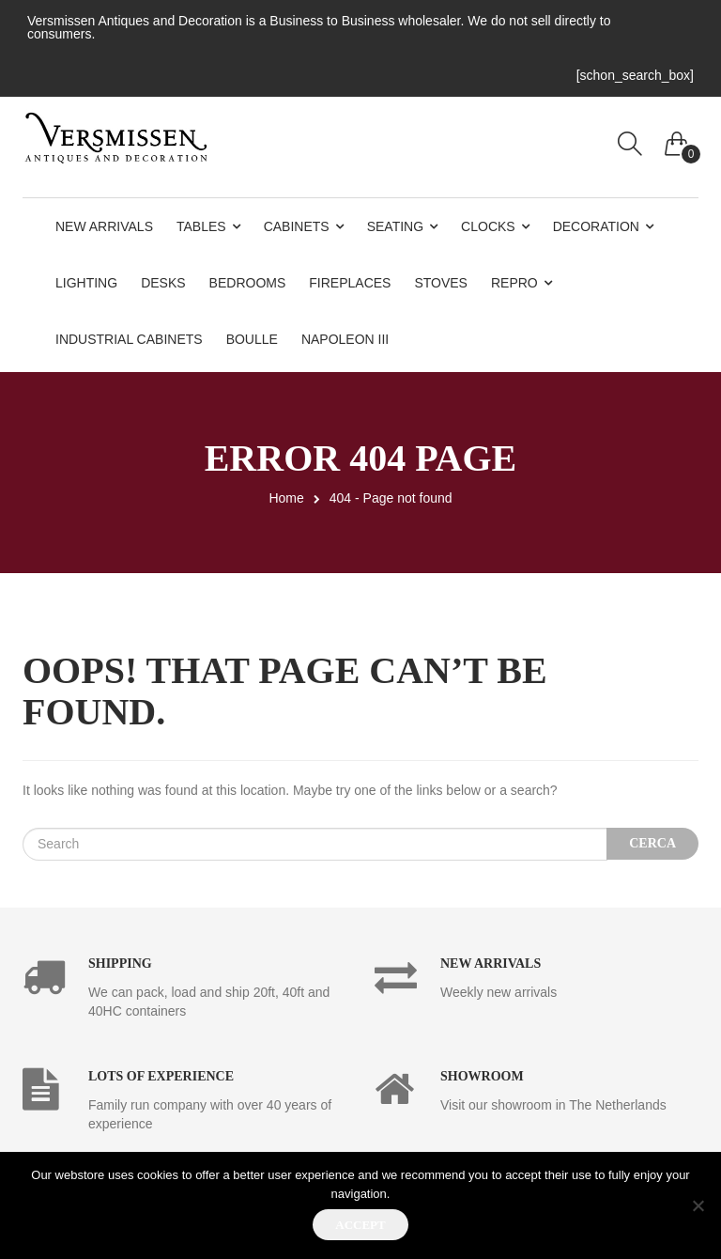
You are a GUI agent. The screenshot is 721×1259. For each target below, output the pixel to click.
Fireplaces (350, 282)
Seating (395, 226)
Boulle (252, 339)
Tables (201, 226)
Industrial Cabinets (129, 339)
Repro (514, 282)
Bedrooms (247, 282)
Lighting (86, 282)
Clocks (488, 226)
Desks (163, 282)
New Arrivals (104, 226)
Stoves (441, 282)
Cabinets (297, 226)
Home (285, 497)
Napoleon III (345, 339)
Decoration (596, 226)
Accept (360, 1225)
